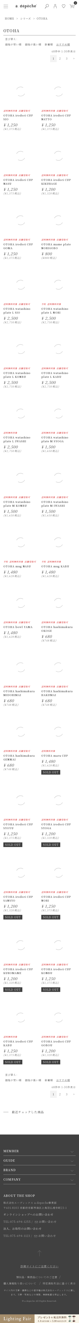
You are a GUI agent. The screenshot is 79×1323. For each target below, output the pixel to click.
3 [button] (67, 58)
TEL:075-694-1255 (17, 1222)
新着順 (49, 44)
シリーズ (25, 18)
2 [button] (60, 58)
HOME (9, 18)
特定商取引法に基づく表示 (59, 1283)
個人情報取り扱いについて (19, 1283)
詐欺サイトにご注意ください (39, 1266)
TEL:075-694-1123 (16, 1236)
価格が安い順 (13, 44)
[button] (73, 59)
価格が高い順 (33, 44)
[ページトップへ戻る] (39, 1253)
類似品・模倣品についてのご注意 (36, 1277)
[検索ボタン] (47, 6)
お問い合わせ (46, 1222)
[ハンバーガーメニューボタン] (6, 6)
